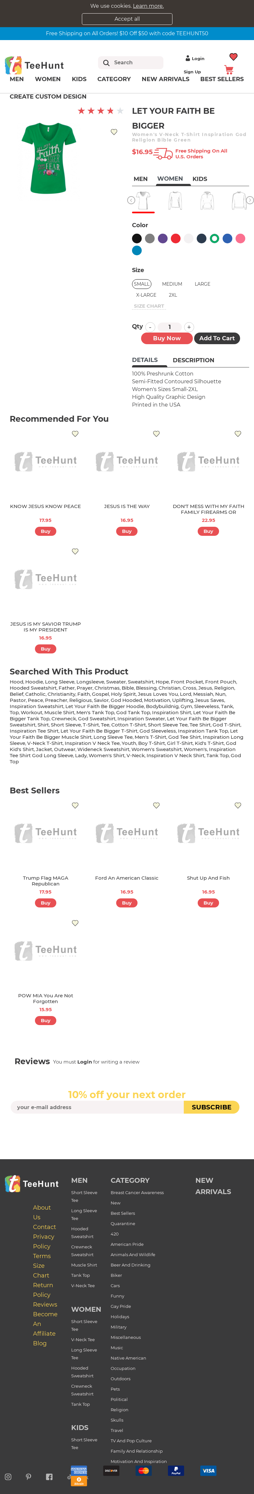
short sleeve (66, 725)
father (67, 688)
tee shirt (200, 725)
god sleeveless (157, 731)
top (14, 712)
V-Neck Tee (83, 1285)
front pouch (220, 682)
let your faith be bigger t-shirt (99, 731)
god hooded (126, 700)
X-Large (146, 295)
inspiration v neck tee (92, 743)
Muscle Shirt (84, 1264)
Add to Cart (217, 338)
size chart (149, 306)
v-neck (136, 755)
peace (35, 700)
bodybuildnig (162, 706)
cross (189, 688)
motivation (157, 700)
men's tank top (95, 712)
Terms (42, 1256)
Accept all (127, 19)
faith (83, 694)
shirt (43, 725)
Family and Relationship (137, 1451)
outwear (64, 749)
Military (119, 1327)
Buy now (167, 338)
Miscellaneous (126, 1337)
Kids (79, 79)
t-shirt (91, 725)
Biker (116, 1275)
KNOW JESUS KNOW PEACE (45, 506)
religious (80, 700)
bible (128, 688)
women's (195, 749)
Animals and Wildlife (133, 1254)
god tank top (133, 712)
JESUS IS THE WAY (127, 506)
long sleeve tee (113, 737)
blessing (146, 688)
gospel (100, 694)
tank (227, 706)
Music (117, 1347)
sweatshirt (141, 682)
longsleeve (90, 682)
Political (119, 1399)
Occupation (123, 1368)
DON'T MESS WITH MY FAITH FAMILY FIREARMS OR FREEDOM (208, 512)
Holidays (120, 1316)
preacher (56, 700)
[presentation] (127, 1128)
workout (31, 712)
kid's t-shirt (209, 743)
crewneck (63, 718)
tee (105, 725)
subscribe (211, 1107)
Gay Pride (121, 1306)
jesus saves (209, 700)
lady (81, 755)
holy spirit (123, 694)
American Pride (127, 1244)
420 (115, 1233)
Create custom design (48, 96)
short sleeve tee (168, 725)
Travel (117, 1430)
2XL (173, 295)
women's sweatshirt (156, 749)
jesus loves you (158, 694)
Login (194, 58)
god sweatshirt (97, 718)
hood (16, 682)
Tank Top (80, 1275)
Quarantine (123, 1223)
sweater (116, 682)
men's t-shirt (150, 737)
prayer (85, 688)
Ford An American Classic (127, 878)
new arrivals (213, 1186)
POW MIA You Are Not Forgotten (45, 998)
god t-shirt (226, 725)
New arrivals (165, 79)
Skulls (117, 1420)
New (115, 1202)
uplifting (182, 700)
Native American (128, 1358)
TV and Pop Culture (131, 1440)
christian (170, 688)
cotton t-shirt (128, 725)
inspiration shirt (171, 712)
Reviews (45, 1304)
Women (48, 79)
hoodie (34, 682)
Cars (115, 1285)
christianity (61, 694)
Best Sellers (123, 1213)
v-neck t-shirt (45, 743)
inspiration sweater (141, 718)
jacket (44, 749)
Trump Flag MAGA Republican (45, 881)
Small (141, 284)
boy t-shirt (151, 743)
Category (114, 79)
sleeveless (206, 706)
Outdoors (120, 1378)
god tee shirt (184, 737)
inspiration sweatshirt (36, 706)
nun (220, 694)
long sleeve (59, 682)
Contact (44, 1227)
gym (186, 706)
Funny (117, 1295)
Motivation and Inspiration (139, 1461)
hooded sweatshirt (33, 688)
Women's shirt (107, 755)
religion (224, 688)
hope (162, 682)
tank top (217, 755)
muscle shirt (59, 712)
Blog (40, 1343)
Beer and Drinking (130, 1264)
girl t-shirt (180, 743)
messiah (203, 694)
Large (202, 284)
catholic (35, 694)
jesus (205, 688)
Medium (172, 284)
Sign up (192, 71)
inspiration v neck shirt (175, 755)
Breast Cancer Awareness (137, 1192)
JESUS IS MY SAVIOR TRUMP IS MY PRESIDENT (45, 627)
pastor (18, 700)
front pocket (187, 682)
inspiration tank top (203, 731)
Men (17, 79)
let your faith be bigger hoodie (104, 706)
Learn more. (148, 6)
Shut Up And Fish (208, 878)
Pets (115, 1389)
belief (16, 694)
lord (185, 694)
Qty (137, 326)
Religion (119, 1409)
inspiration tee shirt (34, 731)
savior (101, 700)
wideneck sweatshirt (103, 749)
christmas (107, 688)
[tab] (149, 360)
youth (129, 743)
